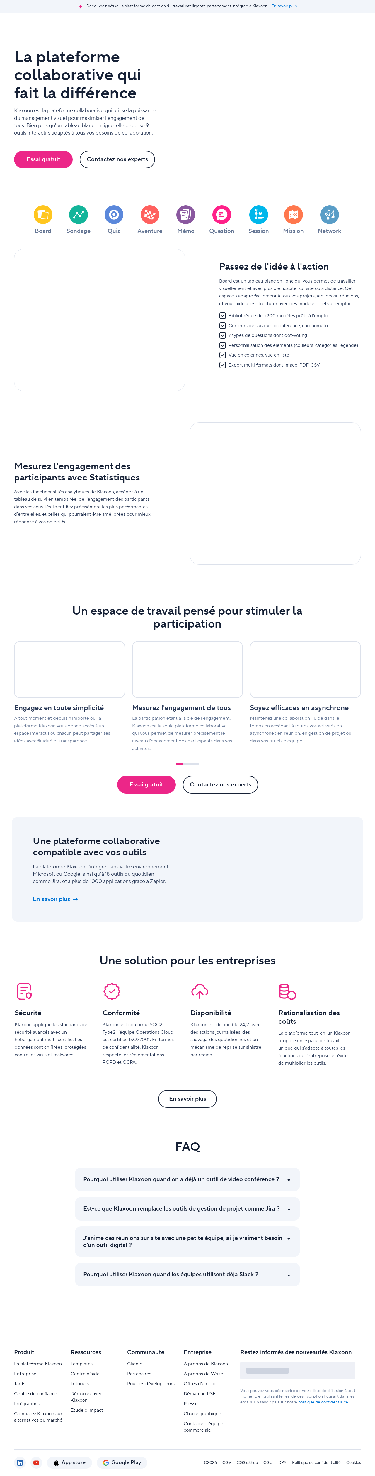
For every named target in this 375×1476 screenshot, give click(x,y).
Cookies (353, 1462)
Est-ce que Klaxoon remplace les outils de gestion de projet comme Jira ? (181, 1224)
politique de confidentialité (323, 1402)
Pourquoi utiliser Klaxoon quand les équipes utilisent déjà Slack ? (170, 1290)
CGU (268, 1462)
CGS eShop (247, 1462)
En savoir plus (284, 6)
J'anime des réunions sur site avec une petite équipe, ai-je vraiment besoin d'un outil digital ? (182, 1257)
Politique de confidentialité (316, 1462)
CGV (226, 1462)
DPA (282, 1462)
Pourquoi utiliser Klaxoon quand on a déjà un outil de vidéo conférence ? (181, 1194)
